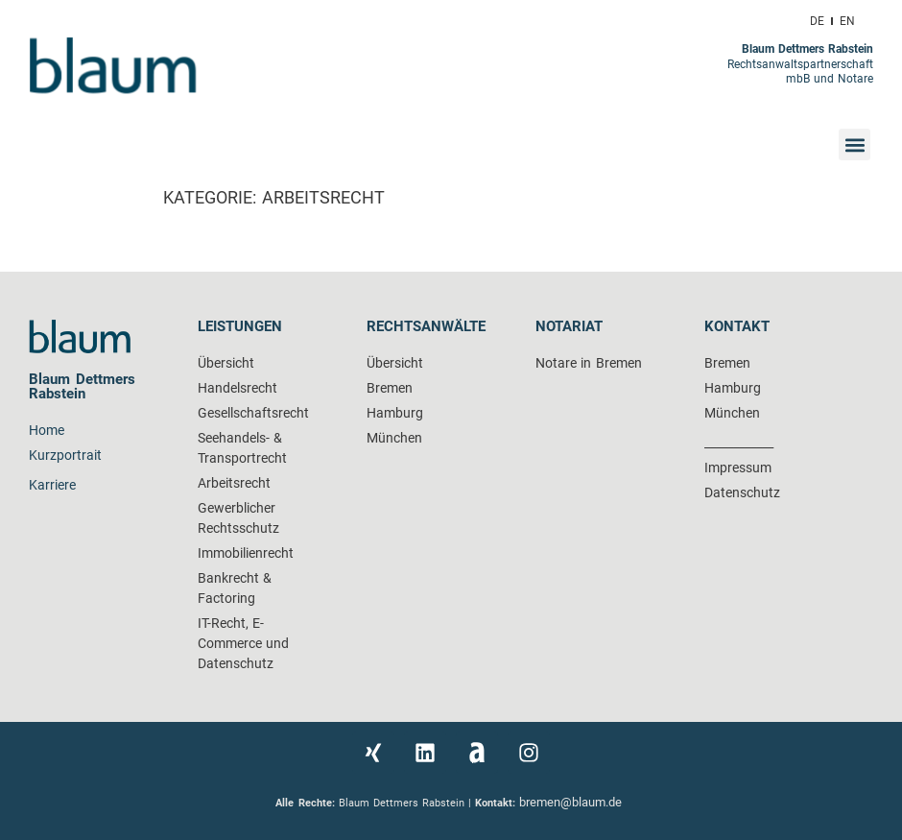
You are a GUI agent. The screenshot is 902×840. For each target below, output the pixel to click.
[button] (854, 144)
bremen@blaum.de (572, 802)
